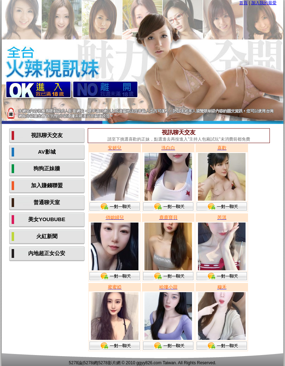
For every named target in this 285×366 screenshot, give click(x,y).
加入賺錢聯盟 (47, 185)
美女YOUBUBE (46, 219)
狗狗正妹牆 (46, 168)
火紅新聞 (46, 236)
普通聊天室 (46, 202)
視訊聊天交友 (47, 135)
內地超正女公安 (46, 253)
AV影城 (47, 152)
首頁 (243, 2)
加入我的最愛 (264, 2)
